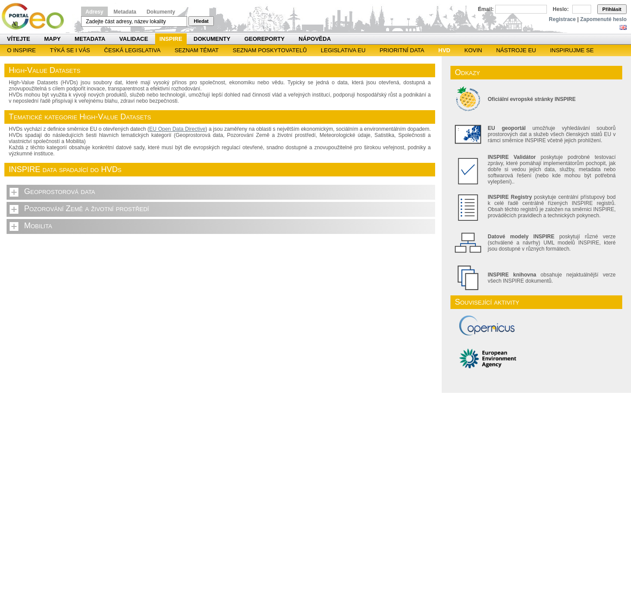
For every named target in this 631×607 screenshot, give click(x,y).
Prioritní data (401, 50)
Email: (486, 9)
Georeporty (265, 39)
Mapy (52, 39)
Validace (133, 39)
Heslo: (561, 9)
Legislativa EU (343, 50)
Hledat (201, 21)
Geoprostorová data (59, 191)
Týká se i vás (70, 50)
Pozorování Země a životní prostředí (86, 208)
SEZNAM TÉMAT (196, 50)
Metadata (124, 12)
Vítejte (18, 39)
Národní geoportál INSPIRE (36, 16)
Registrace (562, 19)
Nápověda (314, 39)
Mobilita (38, 225)
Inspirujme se (572, 50)
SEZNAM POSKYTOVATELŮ (270, 50)
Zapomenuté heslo (603, 19)
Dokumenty (160, 12)
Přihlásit (612, 9)
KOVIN (473, 50)
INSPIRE (171, 39)
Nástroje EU (516, 50)
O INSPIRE (21, 50)
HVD (444, 50)
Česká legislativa (132, 50)
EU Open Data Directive (177, 129)
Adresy (94, 12)
